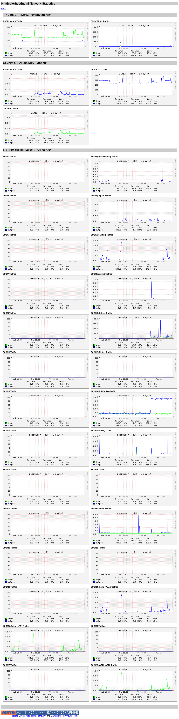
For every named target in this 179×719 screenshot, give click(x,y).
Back (3, 8)
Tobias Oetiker (18, 716)
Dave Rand (56, 716)
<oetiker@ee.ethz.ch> (35, 716)
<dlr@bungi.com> (70, 716)
